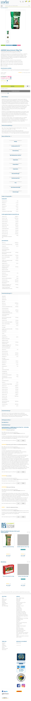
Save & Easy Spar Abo (4, 93)
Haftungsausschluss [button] (6, 420)
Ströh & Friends (5, 648)
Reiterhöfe (18, 600)
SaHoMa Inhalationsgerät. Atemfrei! (21, 626)
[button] (23, 2)
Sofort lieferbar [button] (4, 80)
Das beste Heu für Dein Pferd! (21, 614)
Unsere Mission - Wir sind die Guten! (21, 634)
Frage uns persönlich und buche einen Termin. (22, 636)
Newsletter (4, 602)
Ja (18, 440)
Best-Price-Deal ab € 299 (20, 602)
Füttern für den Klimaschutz (21, 622)
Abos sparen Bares (19, 628)
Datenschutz (4, 599)
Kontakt (3, 601)
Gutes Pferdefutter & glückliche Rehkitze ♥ (22, 616)
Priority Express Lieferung (21, 613)
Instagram (4, 645)
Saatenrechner (19, 610)
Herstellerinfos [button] (5, 422)
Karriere (17, 621)
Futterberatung (19, 603)
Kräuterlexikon (19, 623)
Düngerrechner (19, 609)
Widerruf (3, 604)
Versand (10, 79)
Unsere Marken (5, 603)
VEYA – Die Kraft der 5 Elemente (22, 632)
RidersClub (18, 599)
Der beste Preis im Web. (20, 611)
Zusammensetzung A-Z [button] (7, 293)
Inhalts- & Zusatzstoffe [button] (7, 196)
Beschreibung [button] (5, 96)
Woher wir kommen (20, 629)
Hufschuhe (18, 620)
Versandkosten (16, 591)
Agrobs (4, 73)
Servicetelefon (19, 608)
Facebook (3, 642)
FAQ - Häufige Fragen (20, 598)
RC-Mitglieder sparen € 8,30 (6, 77)
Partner (3, 647)
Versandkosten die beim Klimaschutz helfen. (20, 631)
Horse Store (4, 649)
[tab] (15, 97)
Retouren (18, 624)
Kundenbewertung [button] (6, 424)
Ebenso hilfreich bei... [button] (7, 136)
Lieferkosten (18, 604)
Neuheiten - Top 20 (20, 605)
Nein (23, 440)
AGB (3, 598)
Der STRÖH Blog (5, 605)
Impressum (4, 600)
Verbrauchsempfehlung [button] (7, 125)
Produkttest (18, 606)
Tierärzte (18, 601)
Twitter (3, 644)
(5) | (21, 72)
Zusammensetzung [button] (6, 410)
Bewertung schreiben (27, 72)
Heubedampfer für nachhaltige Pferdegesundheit (22, 619)
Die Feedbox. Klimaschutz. (21, 612)
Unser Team (4, 646)
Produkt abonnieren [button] (15, 91)
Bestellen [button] (12, 86)
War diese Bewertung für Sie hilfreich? (9, 440)
